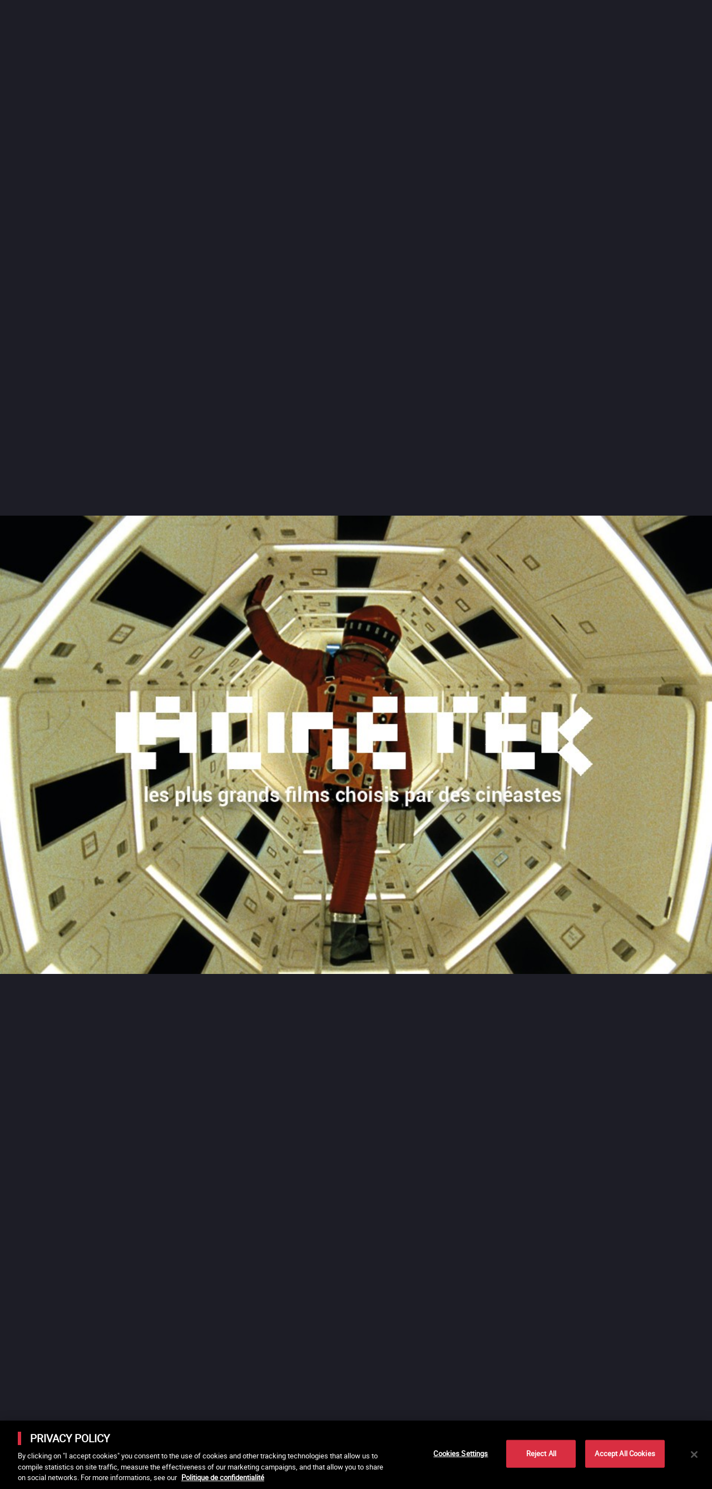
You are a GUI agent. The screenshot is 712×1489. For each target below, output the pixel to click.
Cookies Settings (460, 1453)
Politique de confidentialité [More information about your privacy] (222, 1477)
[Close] (694, 1454)
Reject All (541, 1453)
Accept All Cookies (625, 1453)
